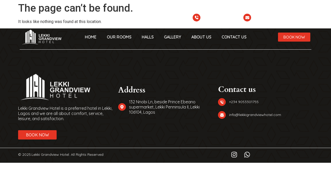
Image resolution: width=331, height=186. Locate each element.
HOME (90, 37)
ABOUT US (201, 37)
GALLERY (172, 37)
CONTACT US (234, 37)
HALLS (148, 37)
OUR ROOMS (119, 37)
